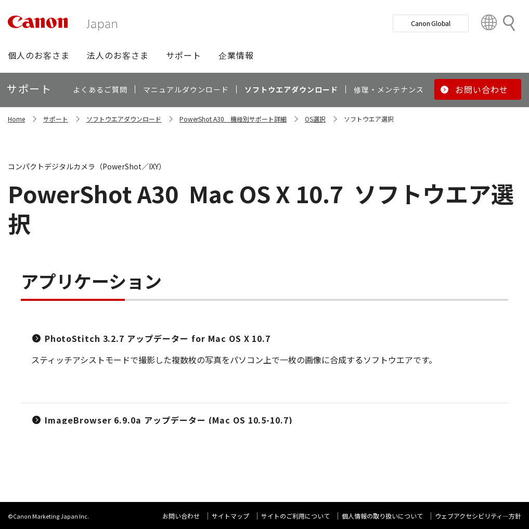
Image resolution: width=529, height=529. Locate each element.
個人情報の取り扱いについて (382, 515)
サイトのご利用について (295, 515)
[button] (39, 55)
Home (16, 118)
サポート (55, 118)
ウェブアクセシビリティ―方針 (478, 515)
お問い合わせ (181, 515)
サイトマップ (230, 515)
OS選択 (315, 118)
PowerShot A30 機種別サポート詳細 (233, 118)
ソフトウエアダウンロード (123, 118)
